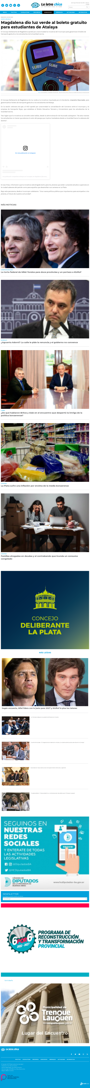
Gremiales (59, 12)
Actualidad (71, 12)
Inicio (5, 12)
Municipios (48, 12)
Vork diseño (9, 980)
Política (14, 12)
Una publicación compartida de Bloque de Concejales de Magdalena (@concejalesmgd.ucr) (28, 176)
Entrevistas (83, 12)
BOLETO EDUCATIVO (63, 92)
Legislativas (25, 12)
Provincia (36, 12)
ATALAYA (71, 92)
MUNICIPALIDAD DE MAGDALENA (81, 92)
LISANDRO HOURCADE (53, 92)
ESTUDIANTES (44, 92)
